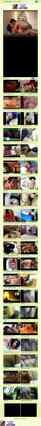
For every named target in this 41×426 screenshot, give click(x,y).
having (7, 272)
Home (14, 1)
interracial (5, 94)
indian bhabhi (30, 94)
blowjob (30, 256)
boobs (7, 175)
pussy (5, 143)
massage (9, 94)
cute (24, 288)
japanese (5, 288)
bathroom (27, 385)
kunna (25, 143)
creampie (25, 175)
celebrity (27, 191)
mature (5, 369)
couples (13, 94)
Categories (18, 1)
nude (24, 191)
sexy (7, 143)
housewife (23, 353)
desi (11, 159)
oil (28, 337)
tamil (8, 288)
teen (10, 143)
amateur (30, 240)
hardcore (12, 256)
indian (22, 143)
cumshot (5, 256)
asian (22, 337)
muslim (28, 272)
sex (21, 159)
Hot (33, 78)
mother (28, 159)
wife (7, 191)
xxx (26, 94)
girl (9, 240)
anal (4, 385)
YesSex (7, 1)
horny (10, 175)
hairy (4, 191)
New (36, 78)
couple (25, 159)
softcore (5, 159)
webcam (30, 353)
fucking (9, 256)
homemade (23, 94)
